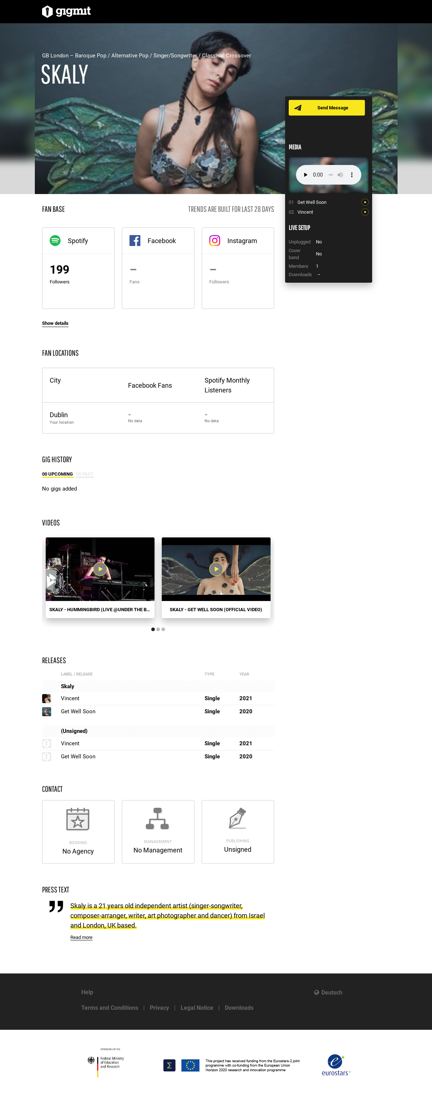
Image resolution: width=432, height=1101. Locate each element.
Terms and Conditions (109, 1007)
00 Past (85, 474)
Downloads (239, 1007)
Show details (55, 323)
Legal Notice (197, 1007)
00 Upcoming (58, 474)
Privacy (159, 1007)
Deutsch (331, 992)
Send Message (333, 107)
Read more (81, 937)
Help (87, 992)
